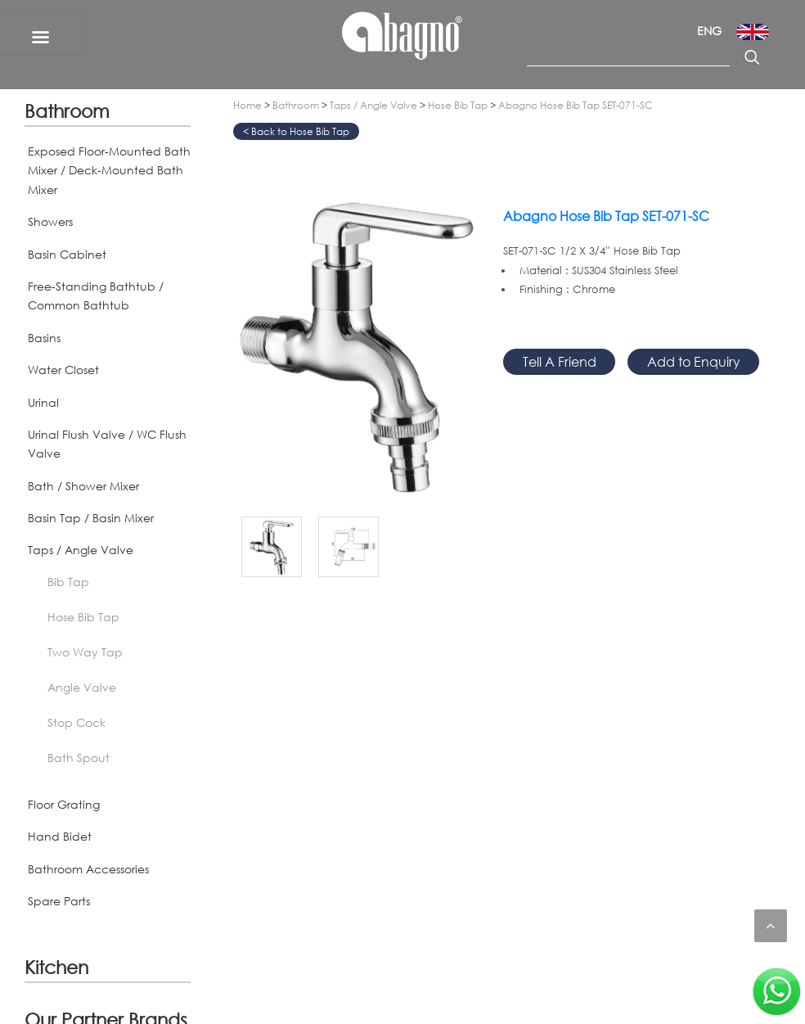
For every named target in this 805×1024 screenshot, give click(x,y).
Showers (50, 221)
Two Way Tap (85, 652)
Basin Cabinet (67, 254)
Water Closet (63, 370)
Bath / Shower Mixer (83, 486)
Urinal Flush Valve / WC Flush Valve (107, 443)
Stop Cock (76, 722)
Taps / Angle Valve (80, 550)
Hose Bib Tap (83, 617)
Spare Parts (59, 901)
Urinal (43, 402)
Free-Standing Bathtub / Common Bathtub (96, 295)
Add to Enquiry (693, 361)
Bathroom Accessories (88, 869)
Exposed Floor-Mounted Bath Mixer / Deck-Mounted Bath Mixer (109, 170)
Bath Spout (78, 758)
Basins (44, 338)
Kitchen (56, 966)
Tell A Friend (559, 361)
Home (247, 105)
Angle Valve (81, 687)
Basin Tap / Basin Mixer (91, 518)
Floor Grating (64, 804)
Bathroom (67, 110)
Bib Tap (68, 582)
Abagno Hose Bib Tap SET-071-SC (575, 105)
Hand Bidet (60, 836)
